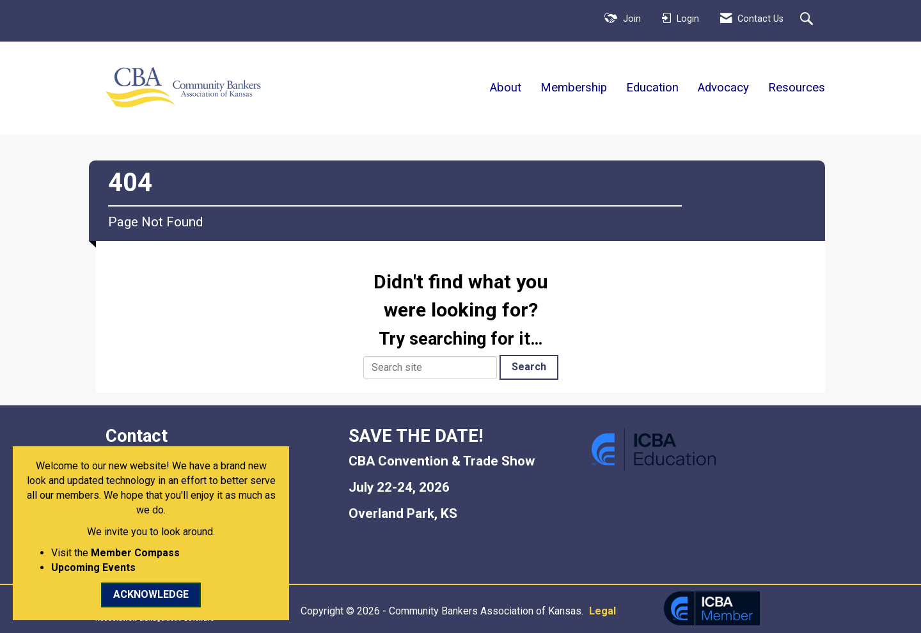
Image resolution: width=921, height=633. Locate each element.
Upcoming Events (93, 567)
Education (652, 88)
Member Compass (135, 553)
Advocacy (723, 88)
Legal (593, 611)
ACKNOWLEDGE (151, 594)
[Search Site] (808, 20)
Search (529, 367)
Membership (573, 88)
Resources (796, 88)
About (505, 88)
